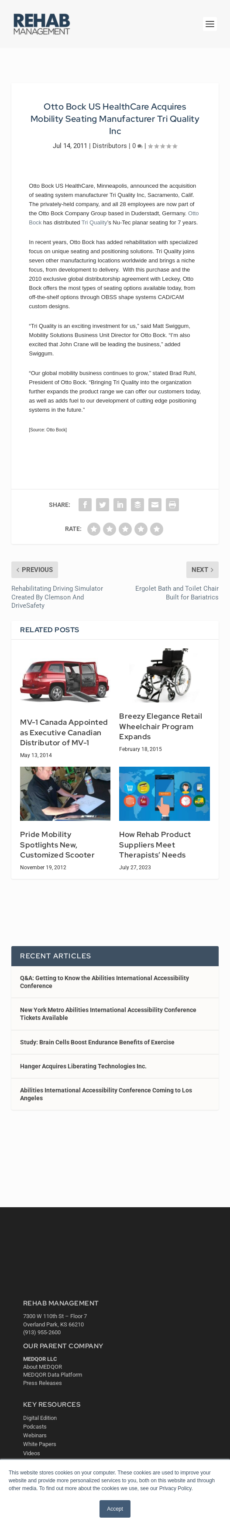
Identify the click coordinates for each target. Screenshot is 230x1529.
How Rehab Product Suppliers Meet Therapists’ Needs (155, 845)
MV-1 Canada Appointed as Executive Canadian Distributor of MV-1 (64, 732)
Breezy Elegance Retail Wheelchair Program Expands (160, 726)
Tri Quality (94, 222)
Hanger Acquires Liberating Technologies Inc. (83, 1066)
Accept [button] (115, 1509)
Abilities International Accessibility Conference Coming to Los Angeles (106, 1094)
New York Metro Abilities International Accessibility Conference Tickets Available (108, 1013)
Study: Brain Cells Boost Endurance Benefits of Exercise (97, 1042)
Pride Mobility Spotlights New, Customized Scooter (57, 845)
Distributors (110, 146)
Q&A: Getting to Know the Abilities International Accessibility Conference (104, 982)
